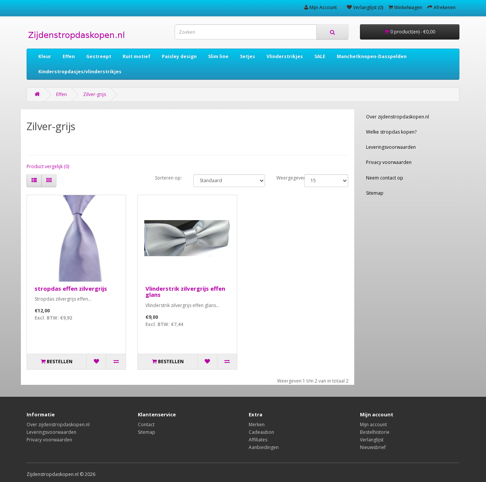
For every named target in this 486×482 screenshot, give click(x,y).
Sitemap (374, 193)
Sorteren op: (168, 178)
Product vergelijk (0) (48, 166)
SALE (319, 56)
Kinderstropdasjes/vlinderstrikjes (80, 71)
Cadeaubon (261, 432)
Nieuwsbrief (373, 447)
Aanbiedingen (264, 447)
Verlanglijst (371, 439)
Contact (146, 424)
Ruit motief (136, 56)
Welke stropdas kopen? (391, 132)
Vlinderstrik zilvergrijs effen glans (185, 292)
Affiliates (258, 439)
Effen (69, 56)
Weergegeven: (284, 178)
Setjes (247, 56)
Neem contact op (384, 178)
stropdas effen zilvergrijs (71, 288)
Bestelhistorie (375, 432)
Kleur (44, 56)
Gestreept (98, 56)
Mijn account (373, 424)
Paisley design (179, 56)
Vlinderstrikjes (285, 56)
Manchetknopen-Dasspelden (372, 56)
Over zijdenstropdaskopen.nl (397, 116)
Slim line (218, 56)
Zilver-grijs (94, 94)
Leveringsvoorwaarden (391, 147)
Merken (257, 424)
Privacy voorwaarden (389, 162)
